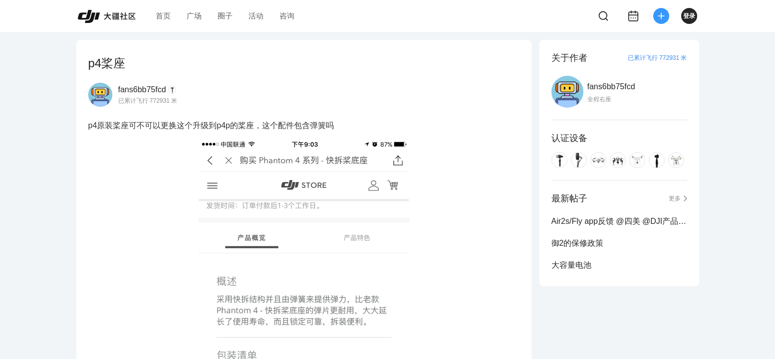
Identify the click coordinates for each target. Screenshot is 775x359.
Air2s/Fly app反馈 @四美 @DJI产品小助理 (619, 221)
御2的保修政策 (577, 243)
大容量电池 (571, 265)
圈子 (225, 15)
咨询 (286, 15)
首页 (163, 15)
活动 (256, 15)
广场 (194, 15)
